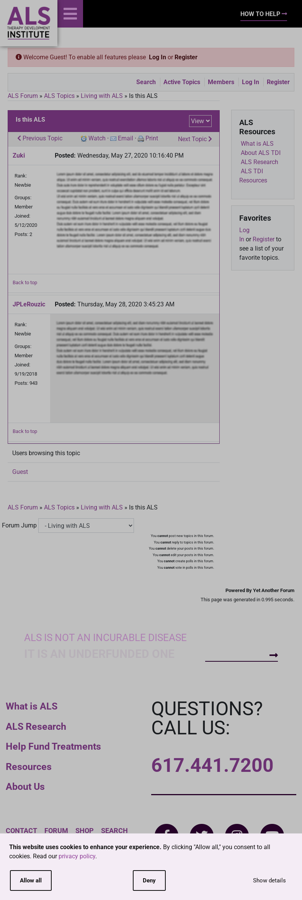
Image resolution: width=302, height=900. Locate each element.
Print (151, 138)
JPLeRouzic (29, 304)
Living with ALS (102, 95)
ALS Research (36, 726)
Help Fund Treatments (53, 746)
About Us (25, 786)
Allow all (31, 880)
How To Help (263, 14)
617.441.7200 (212, 765)
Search (146, 82)
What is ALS (31, 706)
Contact (21, 831)
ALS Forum (23, 95)
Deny (149, 880)
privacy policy (77, 856)
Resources (29, 766)
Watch (97, 138)
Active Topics (181, 82)
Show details (269, 880)
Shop (84, 831)
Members (221, 82)
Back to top (25, 282)
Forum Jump (19, 525)
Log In (157, 57)
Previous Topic (39, 138)
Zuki (19, 155)
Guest (20, 471)
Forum (56, 831)
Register (186, 57)
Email (125, 138)
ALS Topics (59, 95)
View (197, 121)
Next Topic (195, 139)
